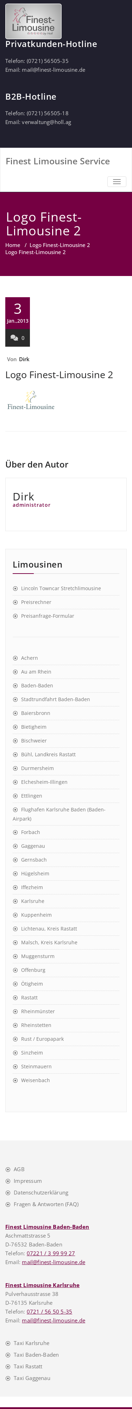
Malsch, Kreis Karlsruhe (49, 942)
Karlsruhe (32, 901)
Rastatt (29, 997)
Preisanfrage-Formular (47, 615)
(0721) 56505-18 (48, 113)
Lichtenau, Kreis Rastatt (49, 928)
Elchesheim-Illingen (44, 782)
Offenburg (33, 970)
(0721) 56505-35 (48, 60)
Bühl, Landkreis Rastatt (48, 754)
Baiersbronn (35, 713)
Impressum (28, 1180)
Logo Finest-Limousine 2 (60, 244)
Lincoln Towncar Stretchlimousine (61, 588)
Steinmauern (36, 1066)
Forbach (30, 832)
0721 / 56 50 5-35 (49, 1311)
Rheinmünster (38, 1011)
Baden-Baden (37, 685)
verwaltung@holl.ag (46, 121)
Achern (29, 657)
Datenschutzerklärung (41, 1192)
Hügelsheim (35, 873)
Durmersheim (37, 768)
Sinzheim (32, 1052)
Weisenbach (35, 1080)
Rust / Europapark (42, 1038)
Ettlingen (31, 795)
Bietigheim (33, 726)
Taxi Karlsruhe (31, 1342)
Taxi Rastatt (28, 1366)
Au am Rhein (36, 671)
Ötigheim (32, 983)
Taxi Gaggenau (32, 1377)
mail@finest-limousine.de (53, 69)
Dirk (24, 359)
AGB (19, 1169)
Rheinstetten (36, 1025)
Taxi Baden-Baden (36, 1354)
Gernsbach (34, 859)
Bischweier (34, 740)
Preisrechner (36, 602)
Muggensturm (38, 956)
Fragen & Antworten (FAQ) (46, 1204)
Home (12, 244)
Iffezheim (32, 887)
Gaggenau (33, 846)
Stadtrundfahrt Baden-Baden (55, 699)
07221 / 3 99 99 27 (51, 1253)
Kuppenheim (36, 914)
